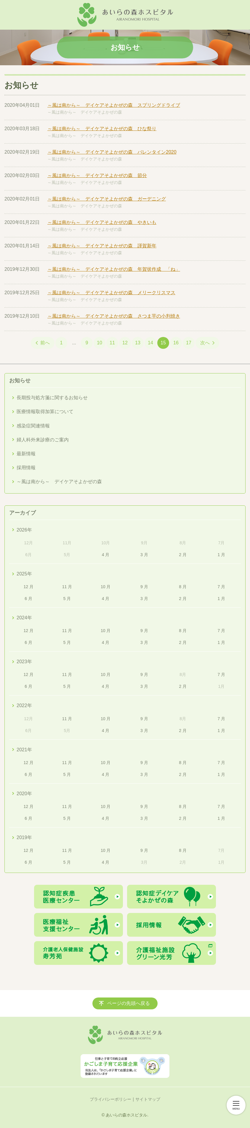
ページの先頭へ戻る (128, 1003)
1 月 (221, 554)
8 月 (183, 586)
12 (125, 342)
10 (99, 342)
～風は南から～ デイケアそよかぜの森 (84, 112)
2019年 (24, 837)
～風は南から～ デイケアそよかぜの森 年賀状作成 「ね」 (113, 269)
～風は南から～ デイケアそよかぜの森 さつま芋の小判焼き (113, 316)
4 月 (106, 554)
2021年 (24, 749)
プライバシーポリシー (110, 1099)
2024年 (24, 617)
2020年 (24, 793)
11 (112, 342)
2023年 (24, 661)
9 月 (144, 586)
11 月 (67, 586)
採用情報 (26, 467)
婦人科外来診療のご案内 (43, 439)
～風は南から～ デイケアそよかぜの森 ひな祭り (101, 128)
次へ (205, 342)
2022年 (24, 705)
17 (188, 342)
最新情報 (26, 453)
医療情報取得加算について (45, 411)
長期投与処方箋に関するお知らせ (52, 397)
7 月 (221, 586)
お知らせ (20, 381)
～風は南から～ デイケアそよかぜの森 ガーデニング (106, 198)
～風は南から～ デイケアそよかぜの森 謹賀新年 (101, 245)
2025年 (24, 573)
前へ (45, 342)
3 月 (144, 554)
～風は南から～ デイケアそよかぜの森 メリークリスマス (111, 292)
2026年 (24, 529)
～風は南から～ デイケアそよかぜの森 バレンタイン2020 (112, 152)
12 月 (28, 586)
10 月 (105, 586)
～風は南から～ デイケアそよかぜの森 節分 (97, 175)
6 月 (28, 598)
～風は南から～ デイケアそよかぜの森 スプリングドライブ (113, 105)
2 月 (183, 554)
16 (176, 342)
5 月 (67, 598)
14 (150, 342)
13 (137, 342)
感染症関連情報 (33, 425)
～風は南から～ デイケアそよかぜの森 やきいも (101, 222)
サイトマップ (147, 1099)
